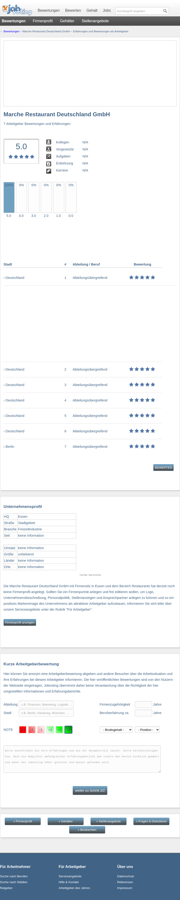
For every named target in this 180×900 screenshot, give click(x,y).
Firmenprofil (42, 21)
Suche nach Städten (13, 882)
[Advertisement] (90, 73)
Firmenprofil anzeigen (19, 622)
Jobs (107, 10)
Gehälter (67, 21)
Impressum (124, 888)
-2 (32, 730)
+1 (50, 730)
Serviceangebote (70, 876)
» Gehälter (66, 821)
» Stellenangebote (108, 821)
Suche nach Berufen (14, 876)
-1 (41, 730)
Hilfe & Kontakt (69, 882)
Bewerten (73, 10)
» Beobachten (87, 829)
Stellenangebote (95, 21)
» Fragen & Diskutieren (151, 821)
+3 (68, 730)
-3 (22, 730)
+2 (59, 730)
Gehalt (92, 10)
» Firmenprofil (22, 821)
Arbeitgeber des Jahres (74, 888)
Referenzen (125, 882)
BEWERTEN (163, 467)
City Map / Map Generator (90, 575)
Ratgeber (6, 888)
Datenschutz (125, 876)
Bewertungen (49, 10)
